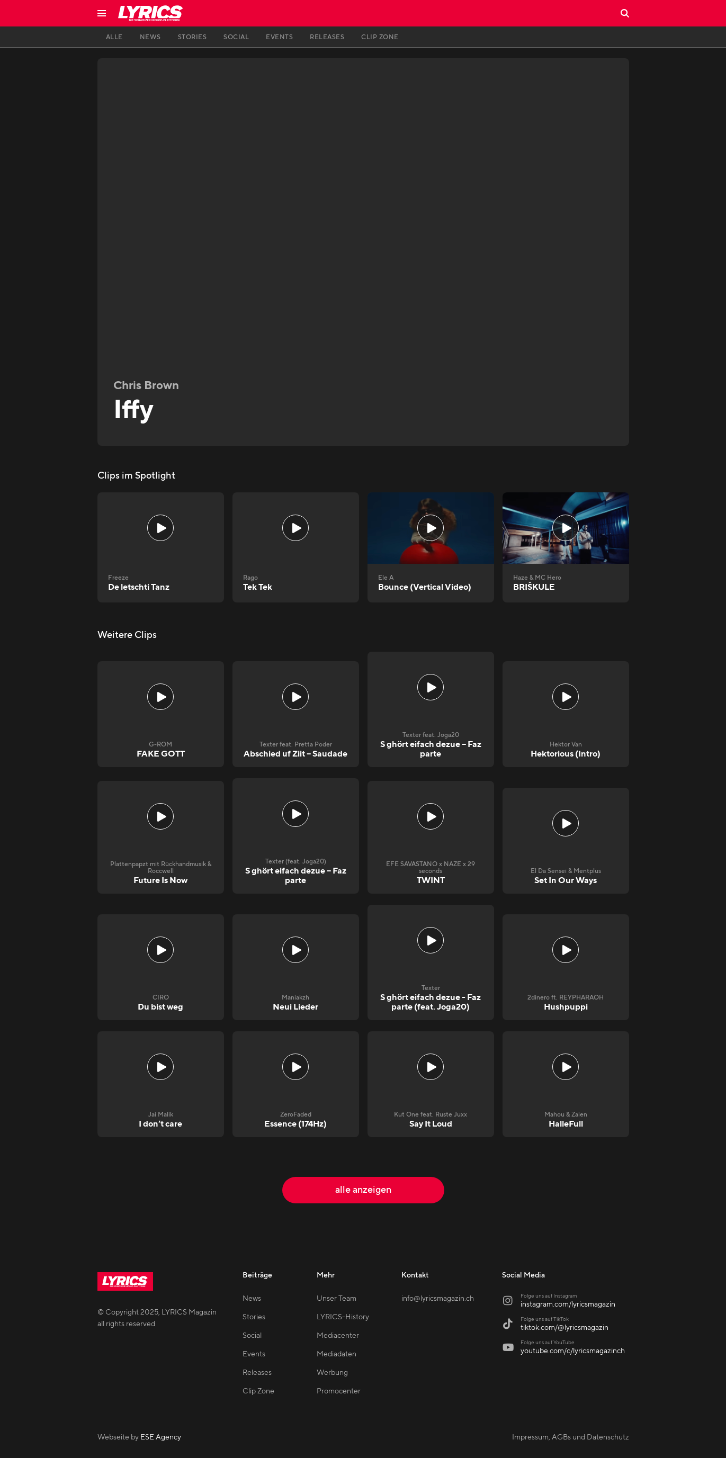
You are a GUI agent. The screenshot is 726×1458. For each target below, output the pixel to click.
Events (254, 1354)
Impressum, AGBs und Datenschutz (570, 1437)
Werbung (332, 1373)
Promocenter (339, 1391)
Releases (257, 1373)
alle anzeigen (363, 1190)
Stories (254, 1317)
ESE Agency (160, 1437)
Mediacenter (338, 1335)
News (252, 1298)
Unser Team (336, 1298)
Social (252, 1335)
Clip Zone (258, 1391)
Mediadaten (336, 1354)
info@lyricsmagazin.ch (437, 1298)
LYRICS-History (343, 1317)
